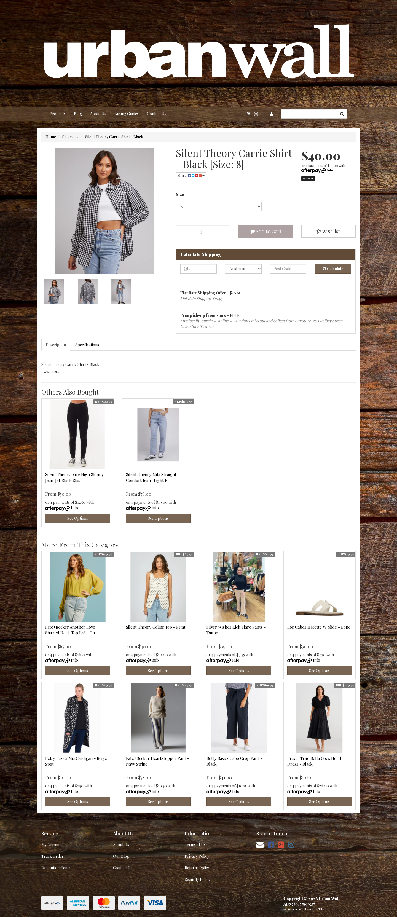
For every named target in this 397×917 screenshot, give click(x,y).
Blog (78, 113)
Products (58, 113)
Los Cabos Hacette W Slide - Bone (318, 627)
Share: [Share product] (191, 175)
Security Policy (197, 879)
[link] (271, 844)
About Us (98, 113)
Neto (321, 909)
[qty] (198, 269)
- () (254, 113)
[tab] (56, 345)
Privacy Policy (197, 856)
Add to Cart (265, 231)
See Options (77, 518)
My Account (51, 844)
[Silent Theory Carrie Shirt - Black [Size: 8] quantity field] (203, 231)
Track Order (52, 856)
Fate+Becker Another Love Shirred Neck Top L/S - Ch (70, 630)
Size (180, 194)
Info (330, 170)
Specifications (87, 344)
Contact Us (156, 113)
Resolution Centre (57, 867)
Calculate (333, 268)
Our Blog (121, 856)
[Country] (243, 269)
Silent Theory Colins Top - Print (156, 627)
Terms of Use (196, 844)
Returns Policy (197, 867)
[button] (328, 231)
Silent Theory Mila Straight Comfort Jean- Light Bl (151, 477)
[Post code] (288, 269)
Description (56, 344)
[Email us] (260, 844)
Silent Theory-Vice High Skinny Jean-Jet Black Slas (74, 477)
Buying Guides (126, 113)
